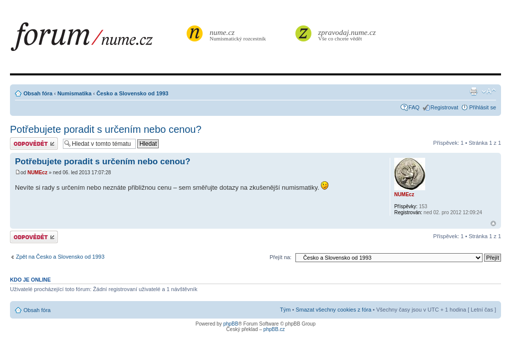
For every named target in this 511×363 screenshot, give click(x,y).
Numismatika (74, 93)
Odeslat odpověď (34, 143)
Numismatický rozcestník (239, 34)
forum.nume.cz (97, 39)
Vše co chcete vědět (347, 34)
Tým (285, 310)
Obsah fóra (37, 93)
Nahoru (493, 223)
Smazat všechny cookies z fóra (333, 310)
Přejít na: (280, 257)
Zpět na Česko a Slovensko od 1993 (60, 257)
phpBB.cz (274, 329)
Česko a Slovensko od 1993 (132, 93)
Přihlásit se (482, 107)
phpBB (230, 324)
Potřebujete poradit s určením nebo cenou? (106, 129)
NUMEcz (37, 172)
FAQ (414, 107)
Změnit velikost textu (489, 91)
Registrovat (445, 107)
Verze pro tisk (473, 91)
